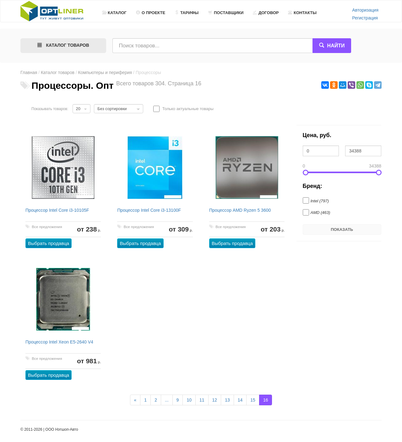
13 (227, 399)
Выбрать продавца (48, 243)
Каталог (114, 12)
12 (214, 399)
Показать (342, 229)
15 (252, 399)
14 (240, 399)
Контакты (302, 12)
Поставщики (225, 12)
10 (189, 399)
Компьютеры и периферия (105, 72)
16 (265, 399)
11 (201, 399)
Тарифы (186, 12)
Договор (266, 12)
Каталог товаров (57, 72)
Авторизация (365, 10)
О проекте (150, 12)
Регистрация (365, 17)
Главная (28, 72)
